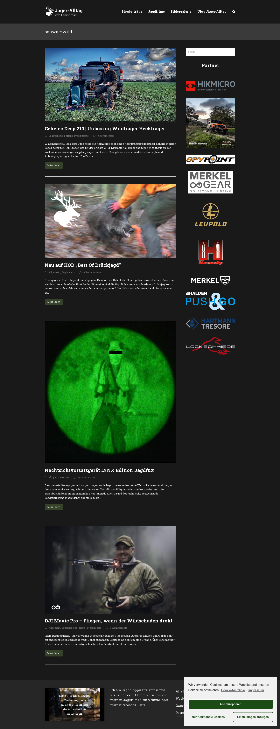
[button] (233, 12)
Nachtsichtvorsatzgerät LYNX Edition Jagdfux (99, 470)
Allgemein (54, 272)
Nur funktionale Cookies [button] (208, 716)
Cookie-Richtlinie (233, 690)
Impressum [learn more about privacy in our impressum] (256, 690)
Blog (51, 477)
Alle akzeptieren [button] (231, 704)
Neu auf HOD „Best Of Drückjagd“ (83, 265)
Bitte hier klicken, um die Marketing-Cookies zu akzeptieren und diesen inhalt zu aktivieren (74, 704)
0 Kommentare (106, 135)
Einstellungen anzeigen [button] (253, 716)
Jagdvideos (68, 272)
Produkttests (81, 135)
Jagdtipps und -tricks (61, 135)
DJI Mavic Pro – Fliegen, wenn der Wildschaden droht (108, 621)
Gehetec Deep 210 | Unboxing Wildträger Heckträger (105, 128)
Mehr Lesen (53, 165)
